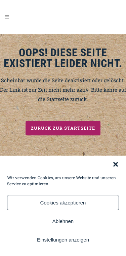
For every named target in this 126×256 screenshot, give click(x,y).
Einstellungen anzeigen (63, 240)
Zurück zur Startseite (63, 128)
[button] (115, 164)
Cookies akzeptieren (63, 202)
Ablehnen (63, 221)
